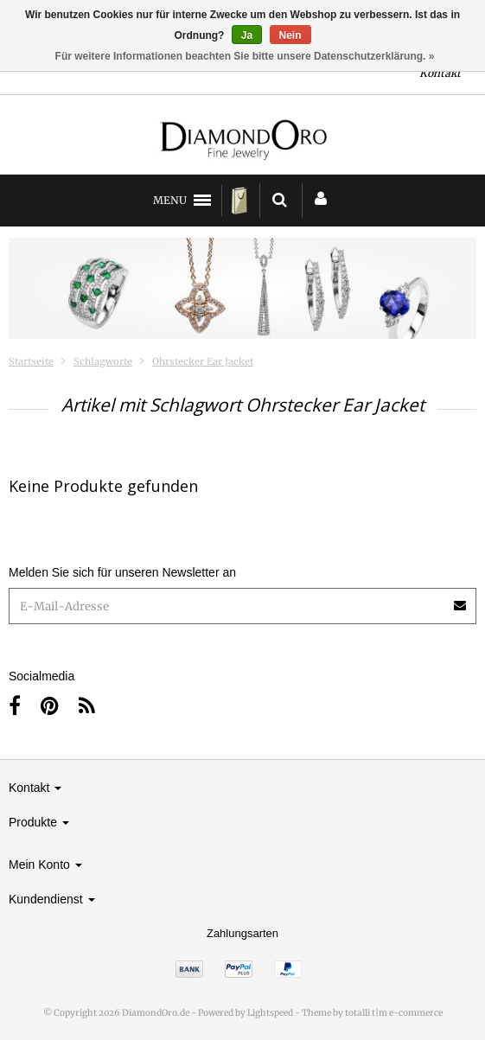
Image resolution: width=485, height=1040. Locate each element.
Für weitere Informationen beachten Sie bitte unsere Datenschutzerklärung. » (245, 56)
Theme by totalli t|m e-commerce (372, 1012)
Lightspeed (270, 1012)
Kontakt (440, 73)
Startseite (31, 361)
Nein (290, 35)
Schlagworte (102, 361)
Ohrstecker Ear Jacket (202, 361)
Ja (246, 35)
